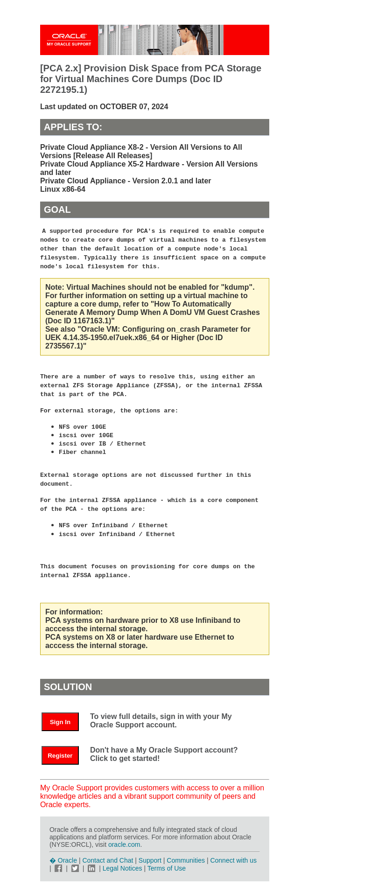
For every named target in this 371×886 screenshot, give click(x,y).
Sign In (60, 722)
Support (150, 860)
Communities (186, 860)
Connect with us (233, 860)
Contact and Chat (107, 860)
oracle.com (124, 844)
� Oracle (63, 860)
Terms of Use (166, 868)
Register (60, 755)
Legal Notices (122, 868)
